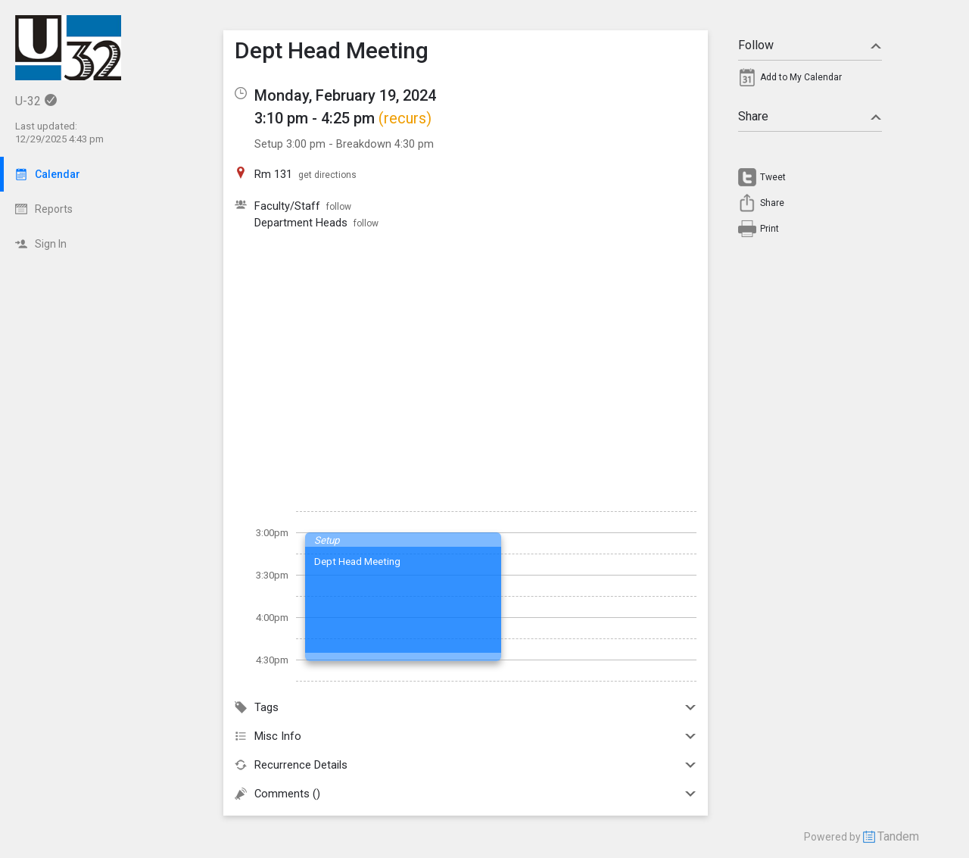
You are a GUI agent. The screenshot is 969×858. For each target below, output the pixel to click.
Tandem (898, 836)
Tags (465, 707)
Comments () (465, 793)
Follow (810, 45)
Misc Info (465, 736)
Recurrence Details (465, 765)
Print (769, 228)
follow (338, 206)
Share (810, 116)
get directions (327, 175)
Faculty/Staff (287, 206)
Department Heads (300, 222)
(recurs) (405, 118)
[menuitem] (810, 81)
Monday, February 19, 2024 (345, 95)
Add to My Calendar (801, 77)
